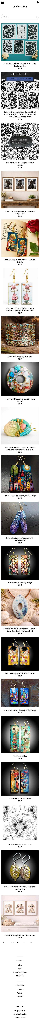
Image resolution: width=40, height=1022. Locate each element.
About (20, 968)
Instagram (20, 996)
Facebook (20, 989)
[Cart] (37, 3)
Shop (20, 965)
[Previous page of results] (4, 942)
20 (31, 942)
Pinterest (20, 993)
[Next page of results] (20, 944)
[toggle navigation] (2, 3)
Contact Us (20, 975)
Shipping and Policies (20, 972)
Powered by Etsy (20, 1017)
